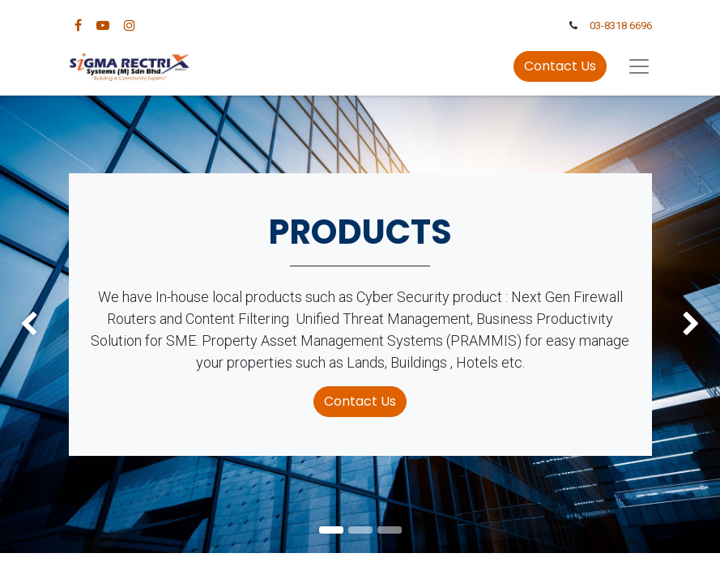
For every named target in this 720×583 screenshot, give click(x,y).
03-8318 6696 (621, 25)
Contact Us (560, 66)
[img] (29, 324)
